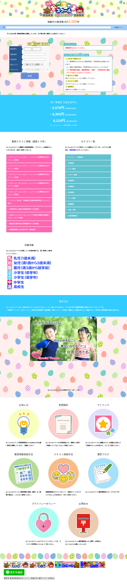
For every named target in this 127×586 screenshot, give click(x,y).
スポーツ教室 (72, 175)
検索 (30, 76)
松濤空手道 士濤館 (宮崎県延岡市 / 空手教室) (24, 209)
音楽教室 (71, 163)
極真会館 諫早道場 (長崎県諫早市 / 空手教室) (24, 224)
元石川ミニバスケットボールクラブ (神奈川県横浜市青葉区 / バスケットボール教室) (28, 216)
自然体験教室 (72, 216)
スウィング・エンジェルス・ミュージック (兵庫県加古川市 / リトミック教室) (28, 158)
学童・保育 (72, 210)
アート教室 (72, 198)
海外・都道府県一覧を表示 (38, 44)
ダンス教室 (72, 169)
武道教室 (71, 180)
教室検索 (72, 150)
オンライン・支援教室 (75, 157)
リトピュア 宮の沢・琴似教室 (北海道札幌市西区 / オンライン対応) (29, 202)
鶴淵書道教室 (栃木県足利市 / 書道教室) (22, 229)
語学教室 (71, 192)
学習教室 (71, 186)
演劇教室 (71, 204)
